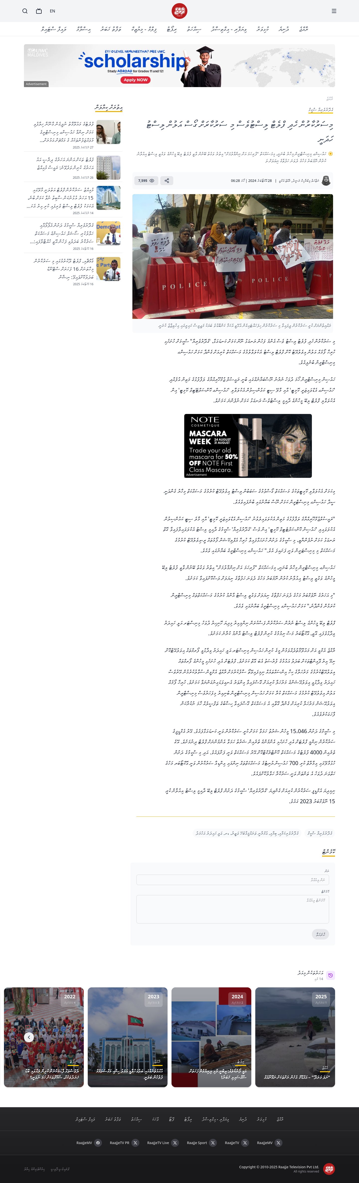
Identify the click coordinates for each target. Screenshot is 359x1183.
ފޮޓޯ (171, 1119)
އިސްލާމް (83, 29)
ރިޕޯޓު (172, 29)
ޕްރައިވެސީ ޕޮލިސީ (60, 1169)
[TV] (39, 11)
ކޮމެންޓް (325, 891)
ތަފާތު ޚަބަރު (110, 29)
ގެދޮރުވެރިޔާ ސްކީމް (319, 833)
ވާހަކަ (155, 1119)
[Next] (29, 1037)
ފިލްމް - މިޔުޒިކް (144, 29)
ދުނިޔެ (284, 29)
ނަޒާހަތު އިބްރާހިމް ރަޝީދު (305, 180)
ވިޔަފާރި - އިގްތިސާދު (229, 29)
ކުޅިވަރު (263, 29)
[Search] (25, 11)
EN (52, 11)
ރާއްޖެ (303, 29)
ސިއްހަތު (194, 29)
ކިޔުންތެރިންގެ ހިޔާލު (34, 1169)
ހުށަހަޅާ (320, 934)
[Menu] (334, 11)
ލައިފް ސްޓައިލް (53, 29)
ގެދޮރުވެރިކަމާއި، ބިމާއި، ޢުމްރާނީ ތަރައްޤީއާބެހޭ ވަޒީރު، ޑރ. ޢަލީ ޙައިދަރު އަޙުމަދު (247, 833)
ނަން (327, 871)
